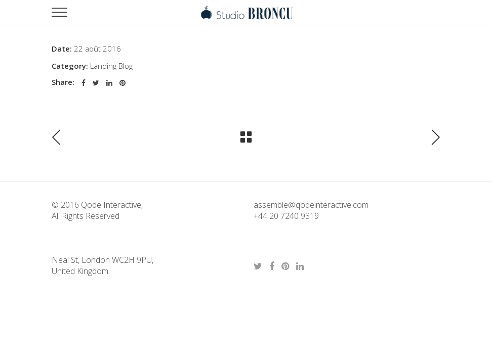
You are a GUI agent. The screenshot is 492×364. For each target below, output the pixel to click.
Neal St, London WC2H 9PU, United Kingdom (102, 265)
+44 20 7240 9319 (286, 215)
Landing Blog (111, 66)
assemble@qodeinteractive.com (311, 204)
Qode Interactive (110, 204)
